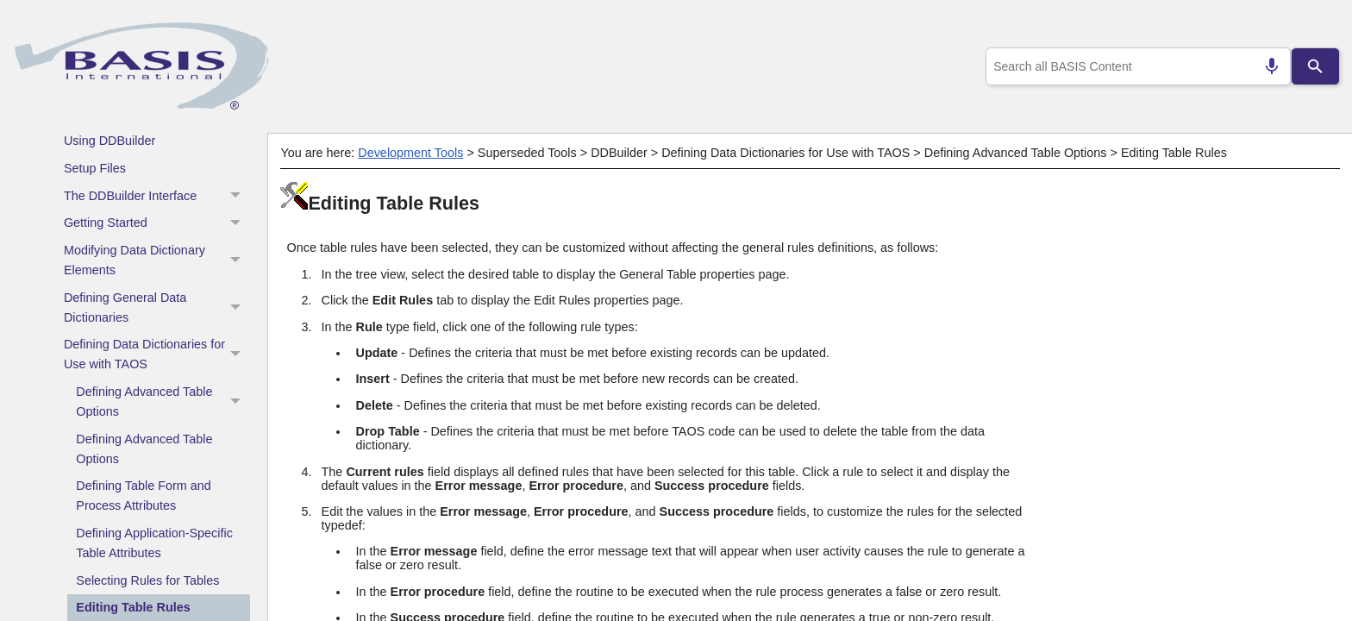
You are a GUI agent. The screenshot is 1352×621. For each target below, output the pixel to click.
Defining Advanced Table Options (144, 449)
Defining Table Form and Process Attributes (143, 495)
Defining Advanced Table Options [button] (163, 402)
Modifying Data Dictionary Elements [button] (157, 261)
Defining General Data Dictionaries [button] (157, 307)
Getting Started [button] (157, 223)
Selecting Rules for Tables (147, 580)
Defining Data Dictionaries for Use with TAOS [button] (157, 355)
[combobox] (1135, 66)
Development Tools (410, 153)
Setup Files (95, 168)
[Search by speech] (1265, 66)
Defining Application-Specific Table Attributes (154, 543)
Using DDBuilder (109, 140)
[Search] (1316, 66)
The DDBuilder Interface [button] (157, 196)
